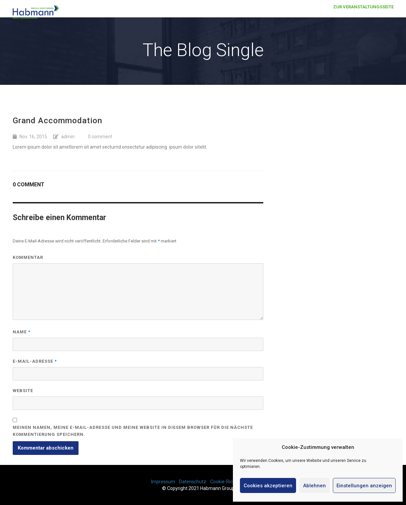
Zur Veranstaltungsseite (363, 13)
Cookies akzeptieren (268, 486)
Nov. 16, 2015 (33, 136)
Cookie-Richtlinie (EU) (232, 481)
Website (23, 390)
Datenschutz (192, 481)
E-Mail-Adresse (35, 361)
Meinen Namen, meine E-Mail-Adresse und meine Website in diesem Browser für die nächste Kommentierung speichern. (133, 431)
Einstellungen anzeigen (364, 486)
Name (21, 331)
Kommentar (28, 257)
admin (68, 136)
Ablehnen (314, 486)
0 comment (100, 136)
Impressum (163, 481)
